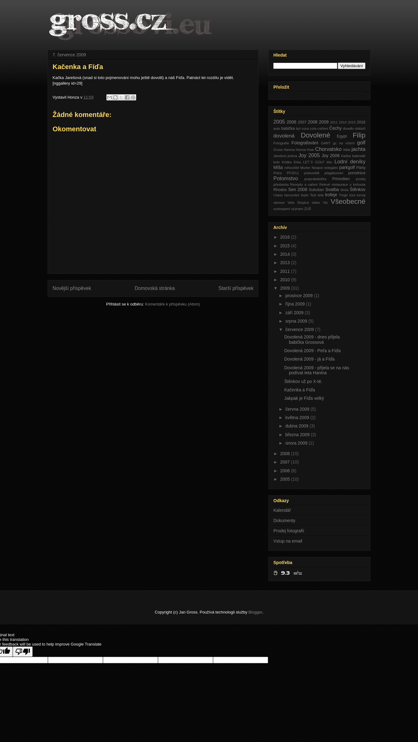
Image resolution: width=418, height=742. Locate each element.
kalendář (358, 156)
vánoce (279, 202)
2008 (313, 121)
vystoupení (281, 209)
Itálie (347, 150)
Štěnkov (357, 189)
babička (288, 128)
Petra (277, 173)
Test (313, 195)
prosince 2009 (299, 295)
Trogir (343, 195)
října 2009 (295, 303)
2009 (323, 121)
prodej (360, 179)
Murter (305, 168)
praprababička (315, 179)
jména (292, 156)
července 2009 (300, 329)
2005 (279, 122)
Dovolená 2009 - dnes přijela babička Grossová (312, 339)
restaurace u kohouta (348, 184)
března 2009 (298, 434)
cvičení (323, 128)
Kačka (346, 156)
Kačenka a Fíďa (299, 389)
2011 (334, 122)
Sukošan (316, 190)
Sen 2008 (297, 189)
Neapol (317, 168)
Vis (325, 202)
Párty (360, 168)
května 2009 (297, 417)
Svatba (332, 189)
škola (344, 190)
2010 (285, 279)
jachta (358, 149)
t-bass (278, 195)
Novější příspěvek (72, 288)
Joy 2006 (331, 155)
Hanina (289, 150)
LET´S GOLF (313, 162)
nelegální (331, 168)
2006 (291, 121)
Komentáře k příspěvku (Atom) (172, 304)
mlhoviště (291, 168)
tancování (292, 195)
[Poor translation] (23, 651)
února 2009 (297, 443)
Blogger (255, 612)
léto (329, 162)
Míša (278, 167)
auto (276, 128)
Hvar (310, 150)
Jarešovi (279, 156)
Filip (359, 135)
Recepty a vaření (304, 184)
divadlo (348, 128)
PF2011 (293, 173)
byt (298, 128)
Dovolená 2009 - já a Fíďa (309, 359)
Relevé (324, 184)
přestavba (281, 184)
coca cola (309, 128)
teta (321, 195)
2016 (361, 122)
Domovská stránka (155, 288)
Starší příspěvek (235, 288)
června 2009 (297, 409)
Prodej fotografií (288, 530)
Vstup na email (287, 541)
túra (352, 195)
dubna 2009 (297, 425)
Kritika (286, 162)
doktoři (360, 128)
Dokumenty (284, 520)
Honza (301, 150)
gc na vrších (344, 143)
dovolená (284, 136)
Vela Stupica (298, 202)
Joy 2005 (309, 155)
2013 (285, 262)
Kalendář (282, 510)
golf (361, 143)
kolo (276, 162)
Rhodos (280, 190)
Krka (297, 162)
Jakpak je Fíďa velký (304, 398)
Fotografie (281, 143)
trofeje (331, 194)
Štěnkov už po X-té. (303, 381)
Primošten (341, 179)
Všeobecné (348, 201)
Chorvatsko (328, 149)
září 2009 (294, 312)
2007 (302, 122)
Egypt (342, 136)
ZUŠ (307, 209)
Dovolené (315, 135)
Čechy (335, 128)
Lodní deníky (349, 162)
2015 (351, 122)
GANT (326, 143)
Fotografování (304, 142)
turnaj (361, 195)
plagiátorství (333, 173)
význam (297, 209)
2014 (343, 122)
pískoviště (311, 173)
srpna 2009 (296, 321)
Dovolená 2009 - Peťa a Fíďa (312, 350)
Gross (278, 150)
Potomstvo (285, 178)
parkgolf (347, 167)
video (316, 202)
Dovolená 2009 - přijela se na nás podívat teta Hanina (316, 370)
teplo (304, 195)
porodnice (356, 173)
